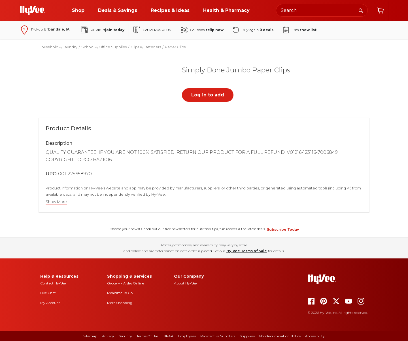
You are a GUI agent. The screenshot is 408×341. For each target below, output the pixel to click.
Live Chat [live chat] (48, 293)
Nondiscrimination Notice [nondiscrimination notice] (280, 336)
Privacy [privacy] (108, 336)
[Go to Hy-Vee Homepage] (32, 10)
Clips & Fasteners (146, 47)
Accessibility (315, 336)
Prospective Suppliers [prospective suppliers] (217, 336)
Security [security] (125, 336)
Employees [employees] (187, 336)
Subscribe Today (283, 229)
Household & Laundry (58, 47)
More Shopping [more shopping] (119, 303)
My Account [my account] (50, 303)
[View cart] (380, 10)
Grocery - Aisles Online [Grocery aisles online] (125, 283)
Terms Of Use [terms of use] (147, 336)
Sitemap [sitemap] (90, 336)
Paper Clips (175, 47)
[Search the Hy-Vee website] (322, 10)
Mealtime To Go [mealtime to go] (120, 293)
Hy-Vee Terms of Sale (246, 251)
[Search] (361, 10)
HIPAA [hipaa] (168, 336)
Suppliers (247, 336)
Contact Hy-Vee (53, 283)
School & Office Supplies (104, 47)
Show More (56, 202)
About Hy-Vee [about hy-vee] (185, 283)
